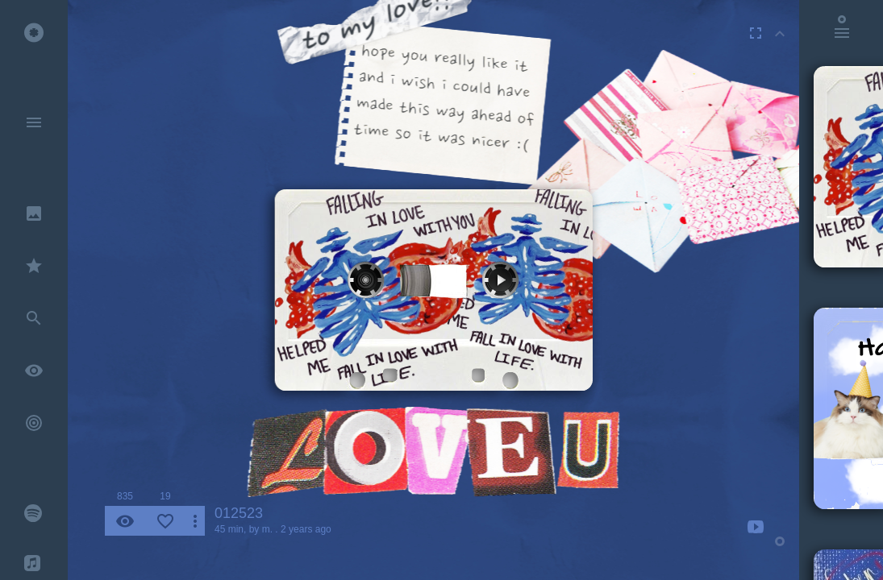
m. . (270, 529)
